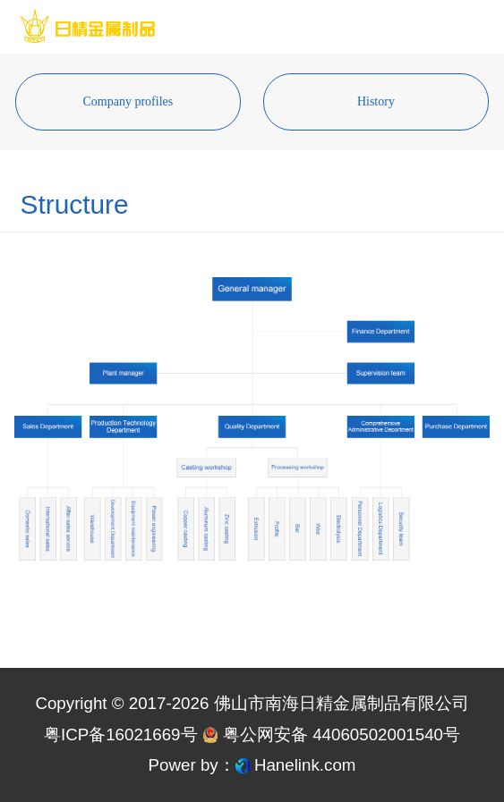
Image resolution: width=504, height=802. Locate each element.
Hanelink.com (305, 765)
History (376, 101)
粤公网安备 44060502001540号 (331, 734)
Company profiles (128, 101)
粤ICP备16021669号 (121, 734)
